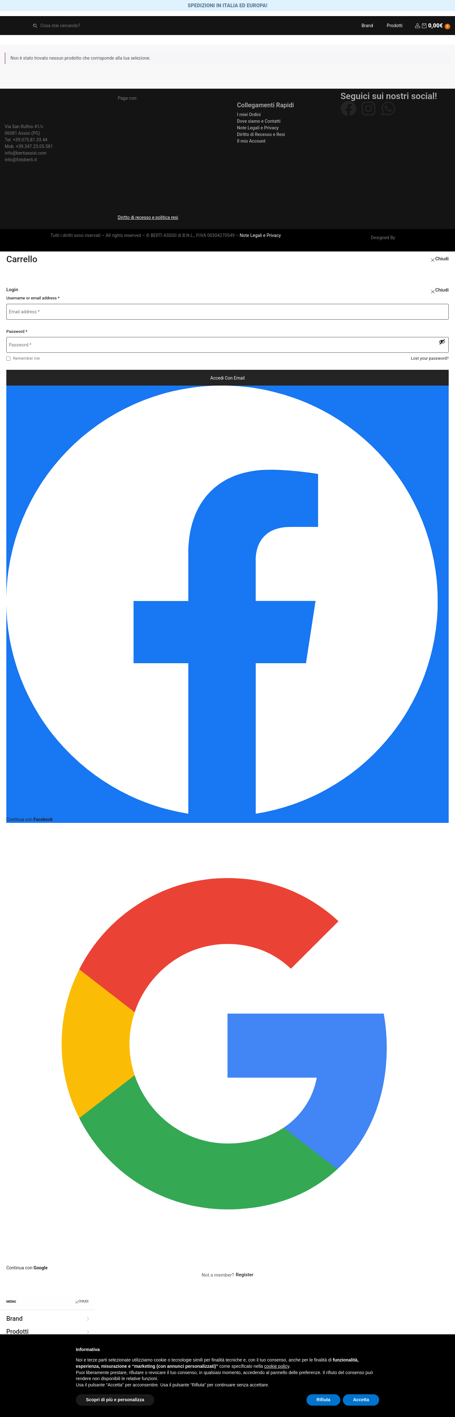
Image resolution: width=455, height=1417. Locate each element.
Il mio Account (251, 142)
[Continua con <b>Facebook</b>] (227, 605)
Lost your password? (430, 359)
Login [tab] (12, 291)
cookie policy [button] (276, 1366)
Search (35, 27)
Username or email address (33, 299)
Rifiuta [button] (324, 1399)
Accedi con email (227, 379)
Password (16, 332)
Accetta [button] (361, 1399)
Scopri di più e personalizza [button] (115, 1399)
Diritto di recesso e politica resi (148, 218)
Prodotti (395, 26)
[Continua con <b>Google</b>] (227, 1048)
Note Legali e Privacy (258, 129)
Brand (367, 26)
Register (244, 1276)
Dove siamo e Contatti (259, 122)
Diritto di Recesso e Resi (261, 136)
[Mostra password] (442, 343)
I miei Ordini (249, 116)
